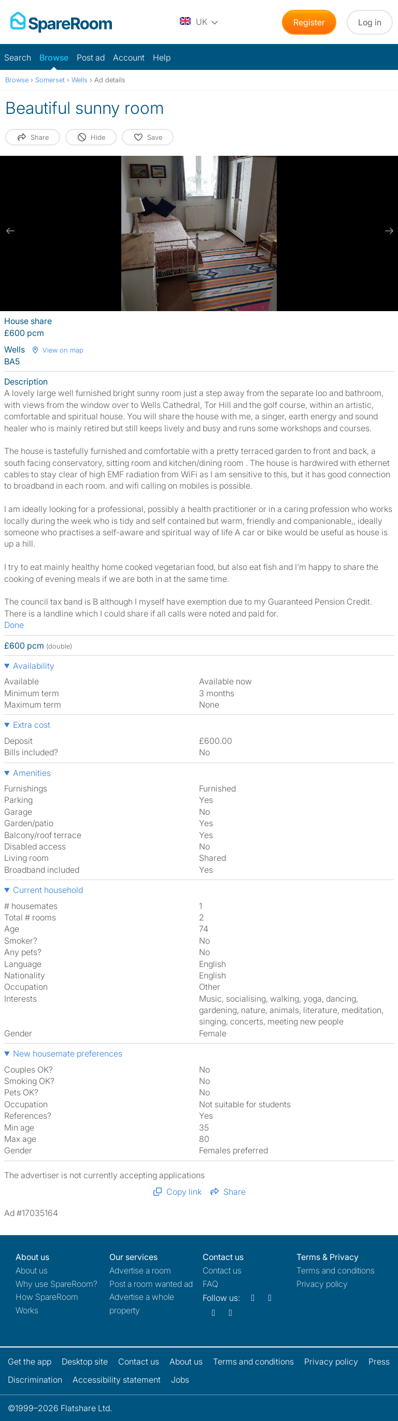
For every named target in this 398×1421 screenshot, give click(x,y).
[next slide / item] (387, 231)
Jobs (180, 1379)
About (32, 1270)
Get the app (29, 1361)
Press (379, 1361)
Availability (33, 666)
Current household (48, 890)
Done (14, 625)
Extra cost (31, 725)
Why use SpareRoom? (56, 1284)
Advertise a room (140, 1270)
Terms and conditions (335, 1270)
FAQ (210, 1284)
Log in (369, 22)
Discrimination (35, 1379)
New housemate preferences (67, 1053)
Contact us (222, 1270)
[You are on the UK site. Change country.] (199, 22)
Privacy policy (322, 1284)
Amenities (32, 773)
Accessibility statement (117, 1379)
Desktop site (85, 1361)
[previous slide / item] (10, 231)
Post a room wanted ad (151, 1284)
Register (309, 22)
